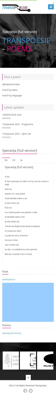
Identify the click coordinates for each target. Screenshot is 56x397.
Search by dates (10, 89)
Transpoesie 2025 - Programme (17, 124)
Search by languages (12, 95)
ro (6, 160)
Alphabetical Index (11, 84)
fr (14, 160)
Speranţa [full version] (11, 333)
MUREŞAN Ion (8, 279)
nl (21, 160)
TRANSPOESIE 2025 (12, 114)
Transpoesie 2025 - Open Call (16, 133)
